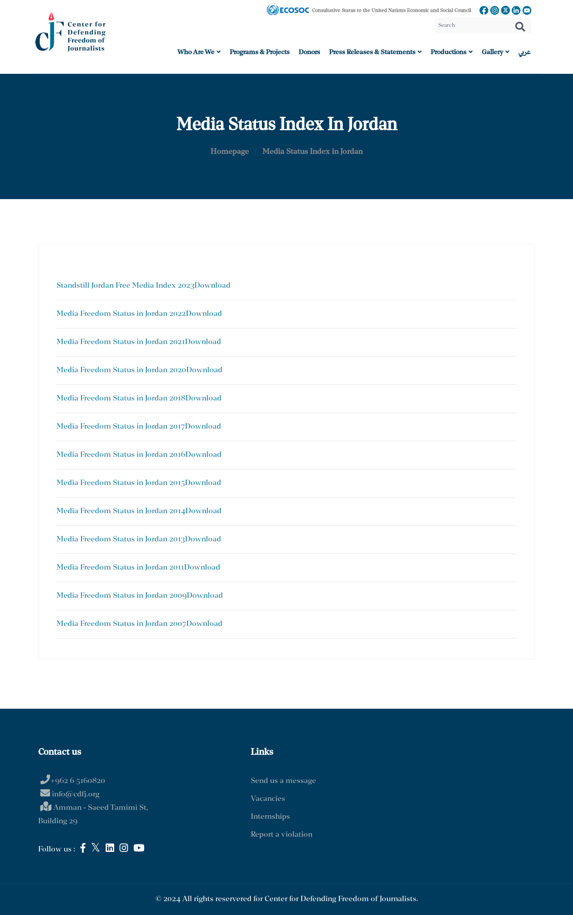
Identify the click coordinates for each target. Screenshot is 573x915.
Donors (309, 52)
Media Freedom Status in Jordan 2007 (121, 624)
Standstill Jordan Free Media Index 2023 (125, 286)
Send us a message (283, 781)
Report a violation (281, 835)
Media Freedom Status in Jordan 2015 (120, 483)
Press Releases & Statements (375, 52)
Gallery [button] (495, 52)
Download (212, 286)
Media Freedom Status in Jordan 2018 (120, 398)
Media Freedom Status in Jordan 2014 (120, 511)
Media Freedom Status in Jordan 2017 (120, 427)
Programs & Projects (260, 52)
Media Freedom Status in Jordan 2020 (121, 370)
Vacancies (268, 799)
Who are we (199, 52)
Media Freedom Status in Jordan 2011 (120, 568)
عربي (524, 52)
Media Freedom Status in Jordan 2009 (121, 596)
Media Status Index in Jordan (312, 152)
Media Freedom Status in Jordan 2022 (121, 314)
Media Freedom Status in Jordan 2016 (120, 455)
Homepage (229, 152)
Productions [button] (452, 52)
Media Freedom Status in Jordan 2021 (120, 342)
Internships (270, 817)
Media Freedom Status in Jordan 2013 (120, 539)
